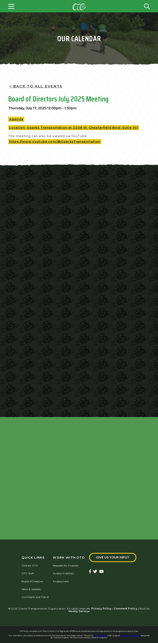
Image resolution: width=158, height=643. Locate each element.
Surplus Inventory (63, 573)
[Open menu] (11, 6)
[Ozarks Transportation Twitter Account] (95, 571)
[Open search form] (147, 6)
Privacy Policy (101, 608)
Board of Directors (32, 581)
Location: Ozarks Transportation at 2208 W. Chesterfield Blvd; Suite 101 (73, 127)
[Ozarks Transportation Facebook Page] (90, 571)
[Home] (79, 6)
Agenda (16, 119)
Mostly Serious (79, 611)
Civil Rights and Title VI (35, 597)
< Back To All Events (35, 86)
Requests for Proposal (65, 565)
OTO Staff (28, 573)
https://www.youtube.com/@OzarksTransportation (54, 141)
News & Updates (31, 589)
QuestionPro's (100, 635)
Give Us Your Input (112, 557)
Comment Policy (125, 608)
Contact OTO (30, 565)
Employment (61, 581)
